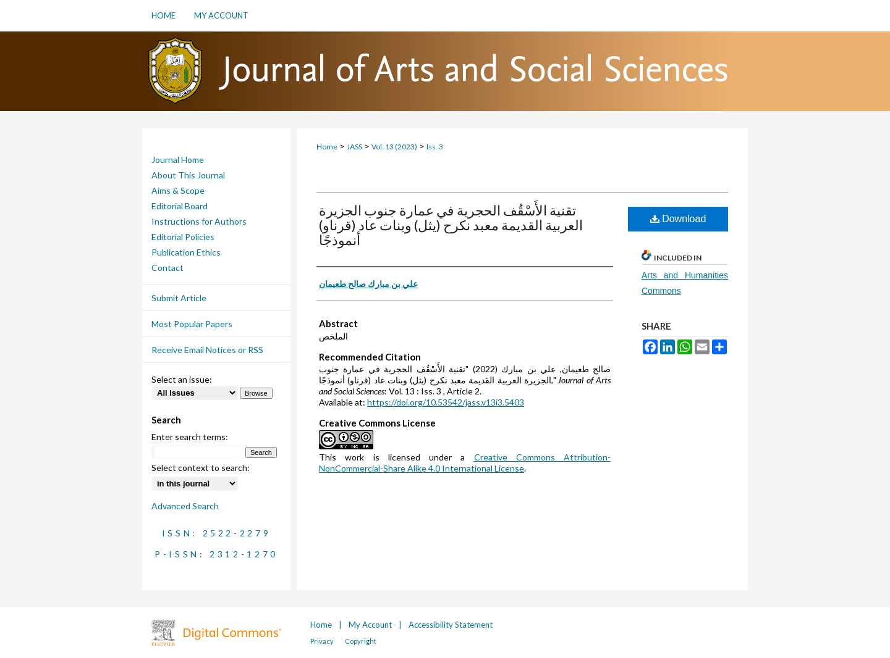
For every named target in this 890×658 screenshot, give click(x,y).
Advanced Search (185, 506)
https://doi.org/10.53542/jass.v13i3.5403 (445, 402)
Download (678, 219)
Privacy (322, 641)
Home (326, 146)
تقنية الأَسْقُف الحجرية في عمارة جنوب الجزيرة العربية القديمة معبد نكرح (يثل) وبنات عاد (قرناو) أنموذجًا (451, 225)
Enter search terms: (189, 436)
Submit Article (178, 298)
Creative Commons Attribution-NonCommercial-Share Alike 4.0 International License (465, 462)
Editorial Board (179, 206)
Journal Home (177, 159)
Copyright (360, 641)
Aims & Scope (178, 190)
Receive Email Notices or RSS (207, 349)
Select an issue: (181, 379)
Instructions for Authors (199, 221)
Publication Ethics (186, 252)
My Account (371, 625)
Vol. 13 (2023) (394, 146)
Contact (167, 267)
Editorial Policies (182, 236)
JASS (354, 146)
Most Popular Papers (191, 324)
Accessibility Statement (451, 625)
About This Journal (188, 175)
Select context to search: (200, 467)
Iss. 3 (434, 146)
